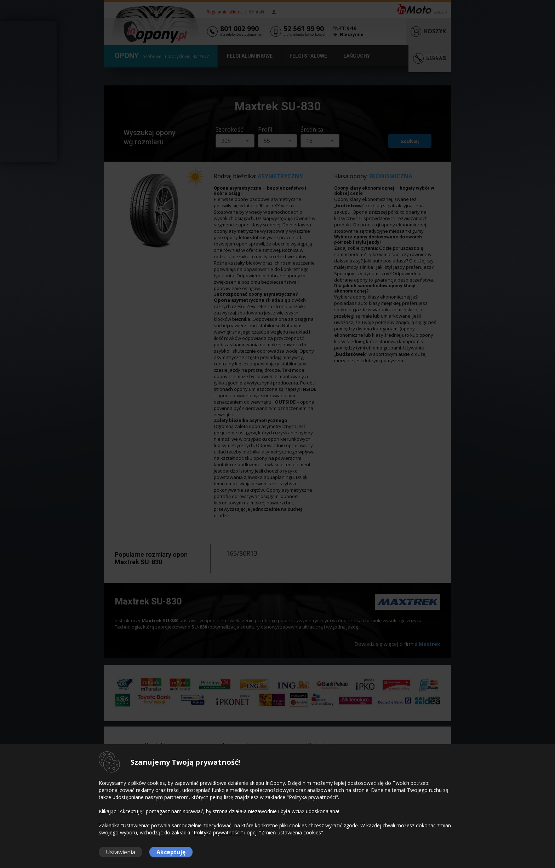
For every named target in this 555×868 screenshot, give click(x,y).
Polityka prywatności (217, 832)
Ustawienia (120, 852)
